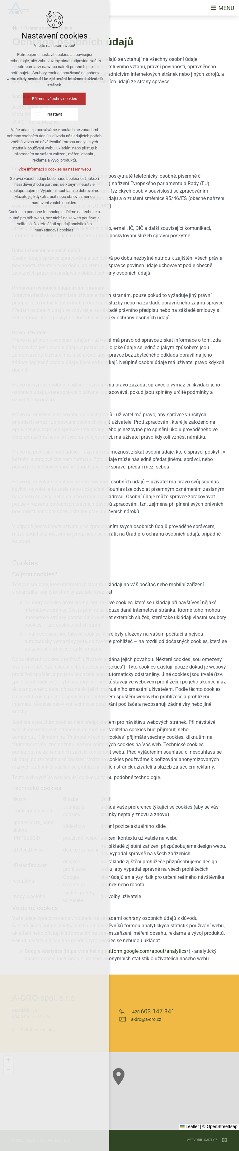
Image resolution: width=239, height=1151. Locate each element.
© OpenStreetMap (219, 1126)
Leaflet (189, 1126)
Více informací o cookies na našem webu (54, 169)
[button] (8, 1060)
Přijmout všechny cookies (54, 98)
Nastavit (54, 114)
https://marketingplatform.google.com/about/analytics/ (127, 951)
